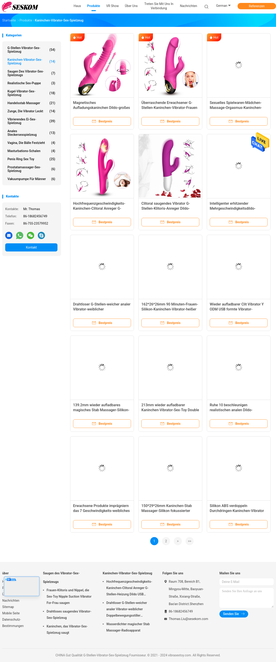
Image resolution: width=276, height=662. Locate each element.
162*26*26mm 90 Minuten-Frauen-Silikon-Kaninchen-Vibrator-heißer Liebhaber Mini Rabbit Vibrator (169, 309)
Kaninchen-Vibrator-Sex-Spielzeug (31, 61)
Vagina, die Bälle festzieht (31, 143)
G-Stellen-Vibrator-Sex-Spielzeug (31, 49)
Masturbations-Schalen (31, 151)
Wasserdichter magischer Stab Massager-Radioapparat (128, 627)
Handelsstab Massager (31, 103)
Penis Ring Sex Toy (31, 159)
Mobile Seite (11, 613)
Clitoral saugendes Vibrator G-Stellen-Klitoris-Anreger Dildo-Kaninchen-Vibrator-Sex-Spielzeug (169, 208)
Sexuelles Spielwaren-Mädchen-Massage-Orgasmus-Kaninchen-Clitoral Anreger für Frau (236, 108)
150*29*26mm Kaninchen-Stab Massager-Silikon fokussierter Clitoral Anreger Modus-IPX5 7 (166, 511)
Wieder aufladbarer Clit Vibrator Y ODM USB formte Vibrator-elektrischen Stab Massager (237, 309)
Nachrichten (10, 600)
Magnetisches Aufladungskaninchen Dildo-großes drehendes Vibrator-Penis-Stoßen (101, 108)
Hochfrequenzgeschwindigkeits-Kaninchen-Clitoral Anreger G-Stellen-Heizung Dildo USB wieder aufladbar (129, 588)
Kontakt (31, 247)
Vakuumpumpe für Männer (31, 179)
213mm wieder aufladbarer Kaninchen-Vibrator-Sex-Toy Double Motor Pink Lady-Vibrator (170, 410)
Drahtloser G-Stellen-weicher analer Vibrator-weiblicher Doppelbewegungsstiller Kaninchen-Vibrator (126, 610)
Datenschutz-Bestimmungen (13, 623)
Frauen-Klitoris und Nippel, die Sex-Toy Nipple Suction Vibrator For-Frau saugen (69, 596)
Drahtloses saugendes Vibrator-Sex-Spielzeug (69, 615)
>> (189, 541)
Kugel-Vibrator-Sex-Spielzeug (31, 93)
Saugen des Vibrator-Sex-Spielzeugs (31, 73)
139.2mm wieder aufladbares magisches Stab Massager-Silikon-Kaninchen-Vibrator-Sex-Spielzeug (101, 410)
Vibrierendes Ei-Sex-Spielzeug (31, 121)
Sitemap (8, 607)
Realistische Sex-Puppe (31, 83)
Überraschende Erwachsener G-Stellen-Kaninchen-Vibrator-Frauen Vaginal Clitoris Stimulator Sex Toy (169, 108)
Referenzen (257, 6)
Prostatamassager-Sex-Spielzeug (31, 169)
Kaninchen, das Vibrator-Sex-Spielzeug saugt (67, 629)
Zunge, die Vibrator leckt (31, 111)
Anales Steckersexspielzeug (31, 132)
